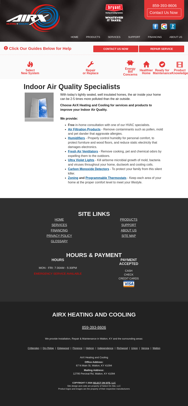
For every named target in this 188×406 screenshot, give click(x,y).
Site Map (128, 235)
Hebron (90, 348)
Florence (77, 348)
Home (74, 37)
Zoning (73, 178)
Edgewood (63, 348)
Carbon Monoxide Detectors (88, 169)
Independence (105, 348)
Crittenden (33, 348)
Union (134, 348)
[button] (115, 49)
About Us (175, 37)
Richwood (122, 348)
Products (93, 37)
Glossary (59, 241)
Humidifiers (76, 138)
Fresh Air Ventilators (83, 151)
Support (134, 37)
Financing (155, 37)
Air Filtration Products (84, 129)
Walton (156, 348)
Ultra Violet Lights (81, 160)
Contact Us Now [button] (164, 12)
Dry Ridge (48, 348)
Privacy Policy (59, 235)
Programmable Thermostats (105, 178)
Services (114, 37)
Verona (145, 348)
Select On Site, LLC (104, 383)
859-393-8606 (94, 327)
